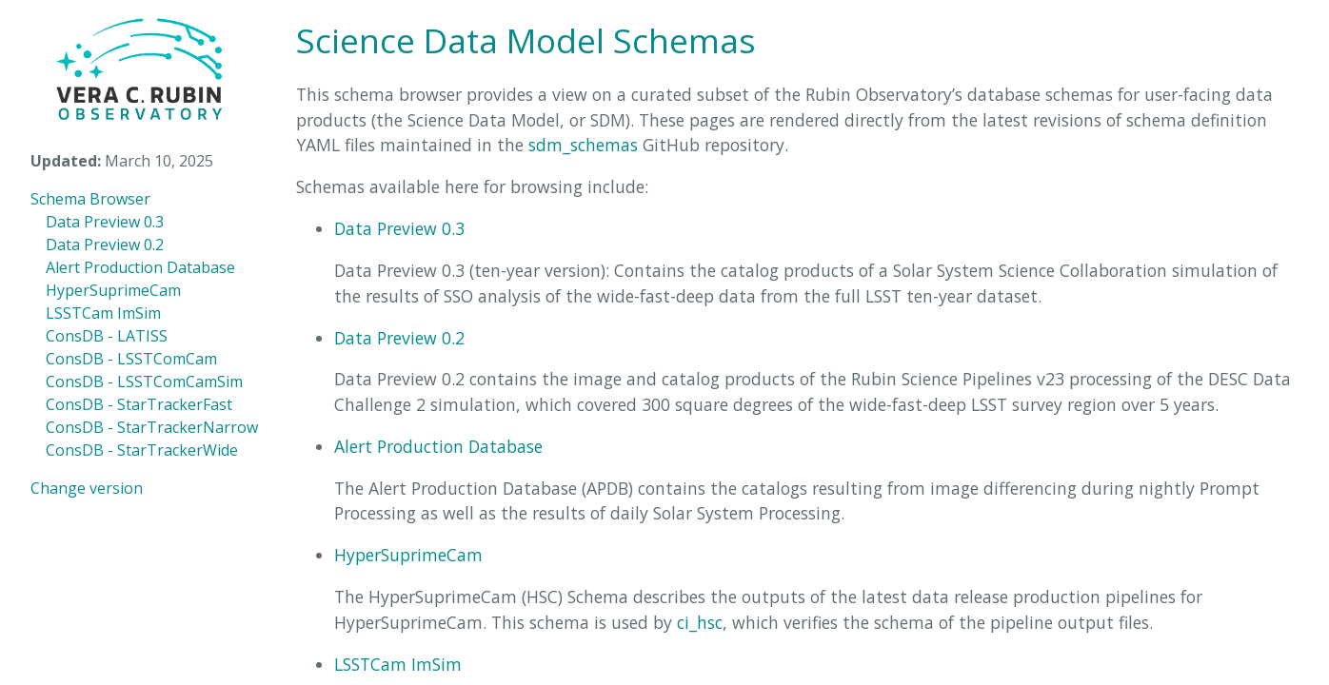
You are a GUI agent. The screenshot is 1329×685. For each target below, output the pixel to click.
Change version (86, 488)
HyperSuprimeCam (113, 290)
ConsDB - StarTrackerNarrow (152, 427)
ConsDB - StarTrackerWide (142, 450)
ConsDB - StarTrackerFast (139, 404)
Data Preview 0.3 (105, 221)
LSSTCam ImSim (103, 313)
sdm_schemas (583, 144)
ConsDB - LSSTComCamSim (144, 381)
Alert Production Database (140, 267)
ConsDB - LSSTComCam (131, 358)
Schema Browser (90, 198)
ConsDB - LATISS (107, 335)
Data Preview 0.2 (105, 244)
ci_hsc (700, 622)
